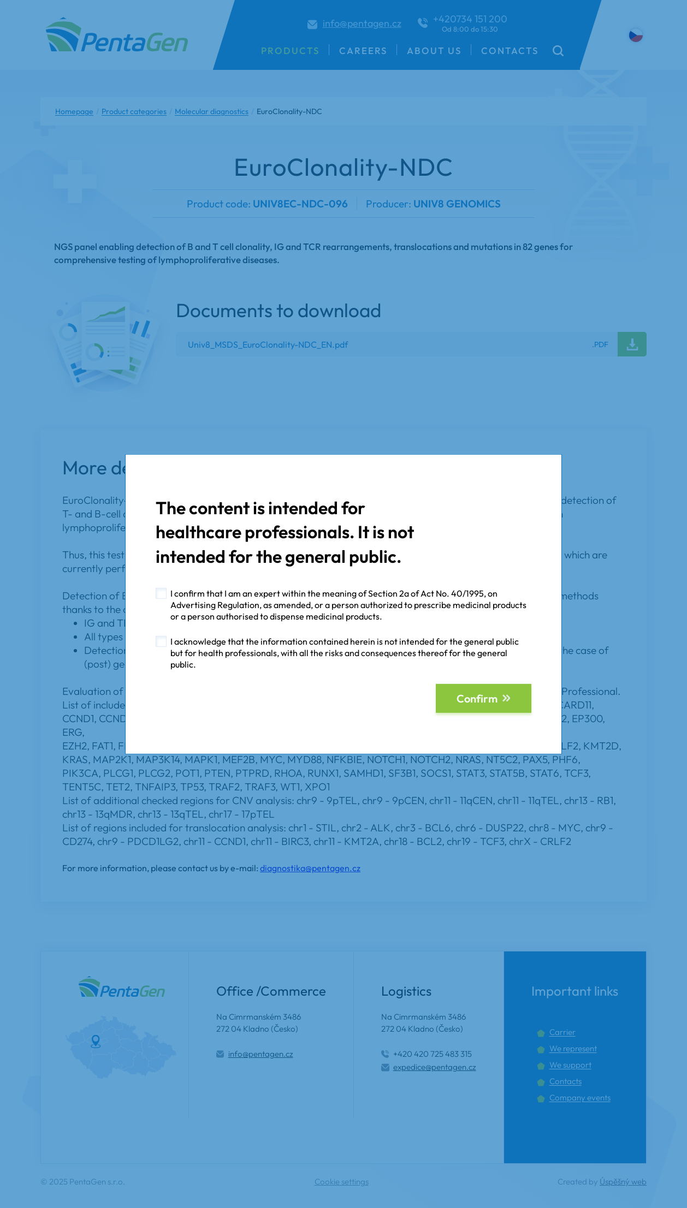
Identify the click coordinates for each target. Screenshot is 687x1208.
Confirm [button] (477, 698)
